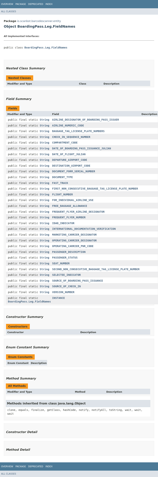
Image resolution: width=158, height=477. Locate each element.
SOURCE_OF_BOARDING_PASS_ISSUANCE (77, 280)
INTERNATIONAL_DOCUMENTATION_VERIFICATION (84, 228)
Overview (7, 4)
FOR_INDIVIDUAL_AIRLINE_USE (73, 200)
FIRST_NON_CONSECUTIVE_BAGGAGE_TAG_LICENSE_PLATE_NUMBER (95, 188)
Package (20, 4)
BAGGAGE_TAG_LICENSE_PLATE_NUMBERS (78, 131)
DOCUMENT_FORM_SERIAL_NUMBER (73, 171)
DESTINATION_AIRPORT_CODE (71, 165)
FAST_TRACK (60, 182)
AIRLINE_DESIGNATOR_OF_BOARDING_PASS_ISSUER (85, 119)
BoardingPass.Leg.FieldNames (46, 47)
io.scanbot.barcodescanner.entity (39, 21)
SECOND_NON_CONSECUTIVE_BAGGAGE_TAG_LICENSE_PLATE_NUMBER (96, 269)
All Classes (8, 11)
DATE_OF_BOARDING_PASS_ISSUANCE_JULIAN (81, 148)
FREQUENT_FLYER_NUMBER (69, 217)
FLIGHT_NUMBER (62, 194)
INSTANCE (58, 297)
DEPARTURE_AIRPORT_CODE (69, 159)
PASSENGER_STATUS (65, 257)
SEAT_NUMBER (61, 263)
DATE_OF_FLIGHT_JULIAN (69, 154)
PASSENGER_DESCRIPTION (69, 251)
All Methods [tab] (17, 385)
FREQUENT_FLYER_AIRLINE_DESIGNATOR (78, 211)
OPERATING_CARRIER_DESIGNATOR (74, 240)
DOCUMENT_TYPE (62, 177)
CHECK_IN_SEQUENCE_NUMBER (71, 136)
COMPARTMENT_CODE (65, 142)
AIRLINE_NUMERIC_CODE (68, 125)
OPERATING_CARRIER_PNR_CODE (73, 246)
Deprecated (35, 4)
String (44, 119)
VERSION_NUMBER (63, 292)
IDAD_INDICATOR (63, 223)
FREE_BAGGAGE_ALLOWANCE (69, 205)
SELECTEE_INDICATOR (66, 274)
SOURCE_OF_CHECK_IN (66, 286)
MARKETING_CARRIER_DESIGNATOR (74, 234)
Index (49, 4)
